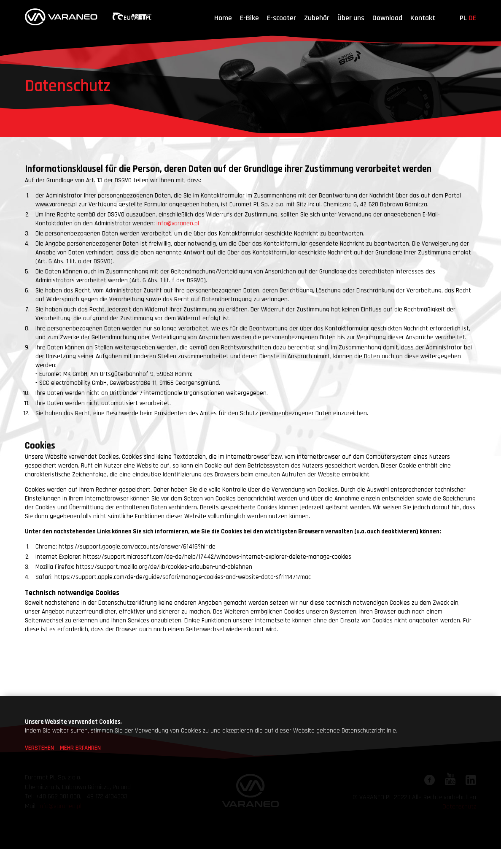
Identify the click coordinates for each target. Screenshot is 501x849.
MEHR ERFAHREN (80, 748)
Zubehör (316, 18)
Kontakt (422, 18)
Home (223, 18)
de (472, 18)
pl (463, 18)
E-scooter (281, 18)
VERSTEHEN (39, 748)
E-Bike (249, 18)
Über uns (350, 18)
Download (387, 18)
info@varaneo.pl (177, 223)
